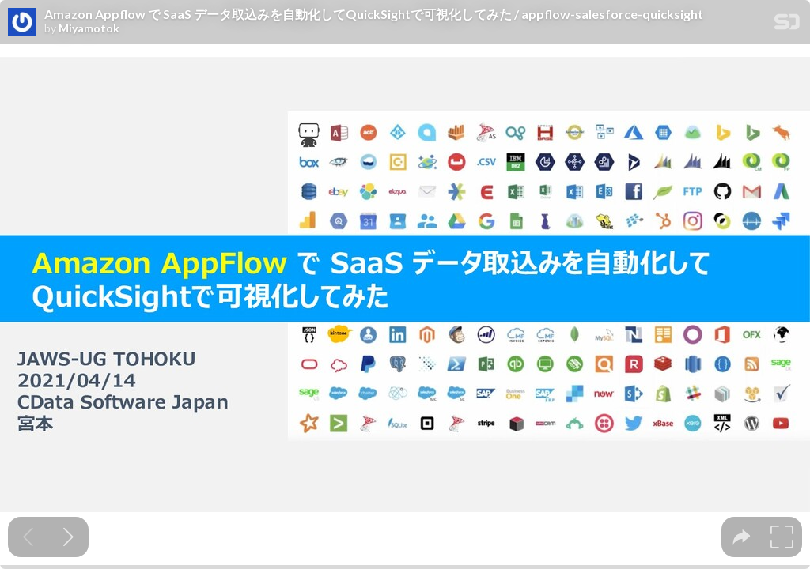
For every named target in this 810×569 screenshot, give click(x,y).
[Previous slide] (28, 537)
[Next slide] (68, 537)
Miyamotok (89, 28)
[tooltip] (741, 537)
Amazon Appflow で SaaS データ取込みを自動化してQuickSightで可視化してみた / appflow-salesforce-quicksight (373, 14)
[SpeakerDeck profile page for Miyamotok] (22, 23)
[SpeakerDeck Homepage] (787, 24)
